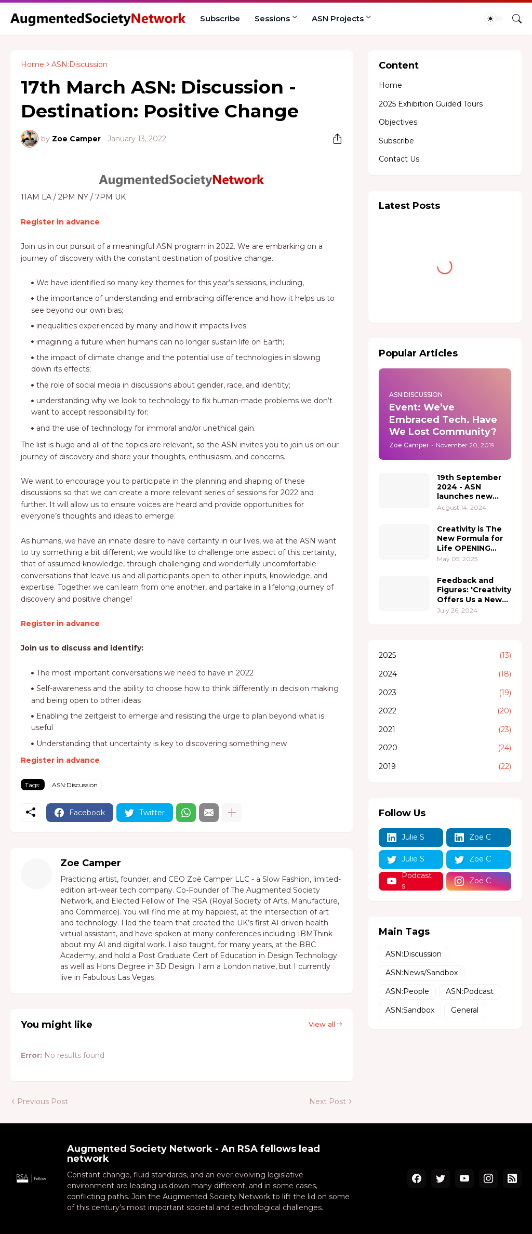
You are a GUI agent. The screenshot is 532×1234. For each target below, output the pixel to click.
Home (32, 64)
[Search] (513, 19)
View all (322, 1024)
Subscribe (220, 18)
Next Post (327, 1101)
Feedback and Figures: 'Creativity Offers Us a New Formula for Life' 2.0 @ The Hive (474, 590)
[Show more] (232, 812)
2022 (445, 711)
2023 (445, 693)
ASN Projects (338, 18)
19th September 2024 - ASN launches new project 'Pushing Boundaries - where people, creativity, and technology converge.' (469, 487)
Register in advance (60, 222)
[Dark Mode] (494, 19)
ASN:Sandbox (409, 1010)
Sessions (272, 18)
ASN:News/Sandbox (421, 972)
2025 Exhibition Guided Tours (431, 104)
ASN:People (407, 991)
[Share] (333, 139)
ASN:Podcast (470, 991)
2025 (445, 656)
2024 (445, 674)
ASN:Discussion (79, 64)
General (464, 1010)
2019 (445, 767)
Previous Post (42, 1101)
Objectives (398, 122)
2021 (445, 730)
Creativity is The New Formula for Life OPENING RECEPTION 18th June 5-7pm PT (470, 538)
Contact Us (399, 159)
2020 (445, 748)
